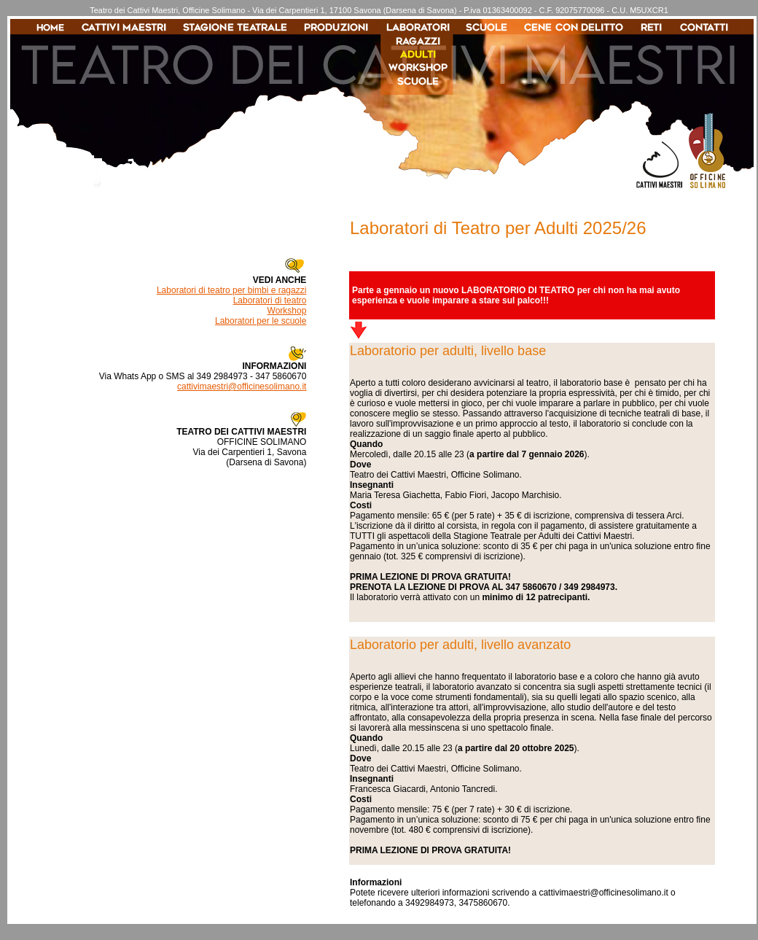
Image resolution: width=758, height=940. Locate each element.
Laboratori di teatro (270, 300)
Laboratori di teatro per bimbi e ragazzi (231, 290)
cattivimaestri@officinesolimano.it (241, 386)
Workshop (287, 311)
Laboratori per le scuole (260, 321)
